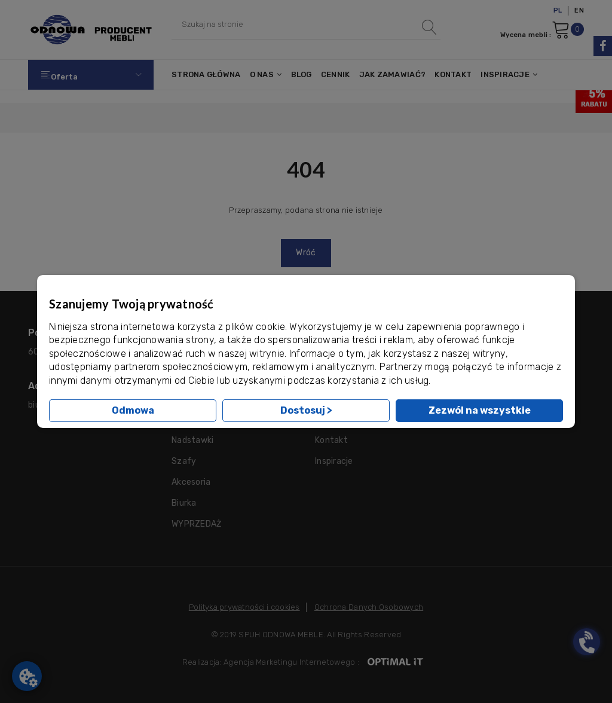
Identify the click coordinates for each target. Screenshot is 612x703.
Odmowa (133, 410)
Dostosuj (306, 410)
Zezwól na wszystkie (480, 410)
